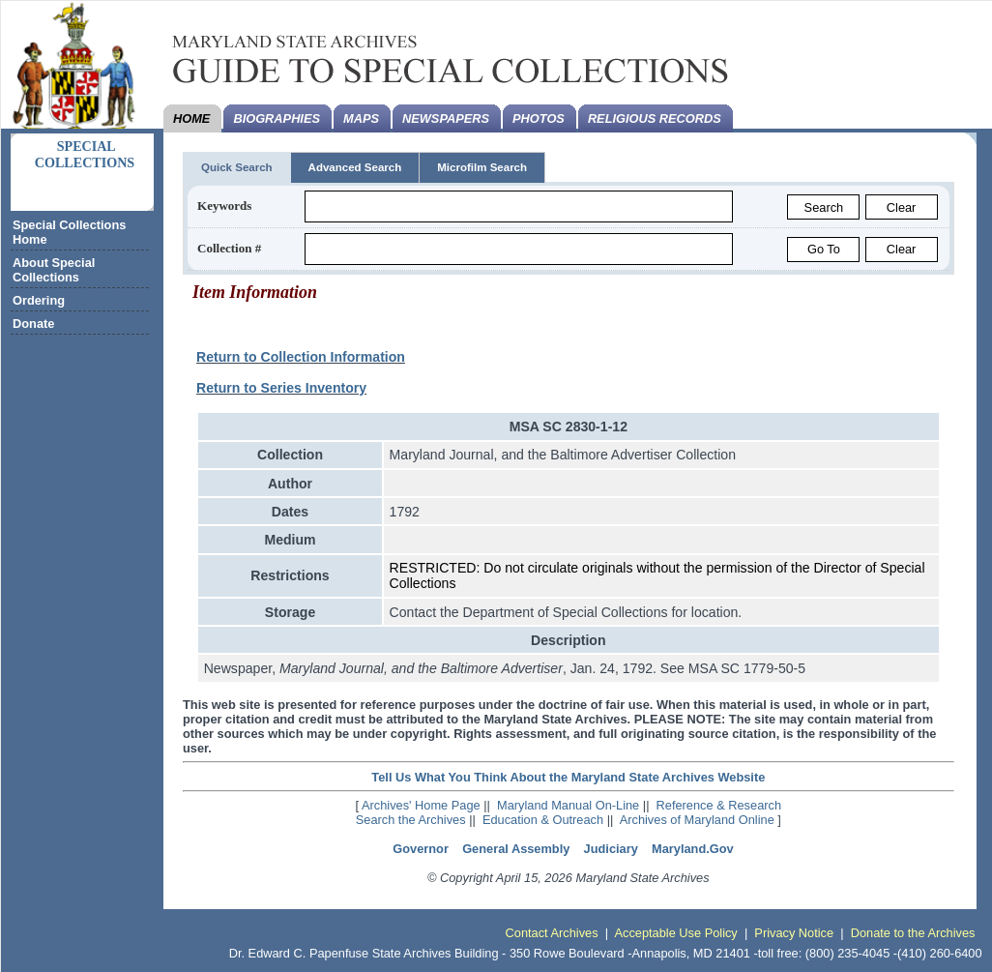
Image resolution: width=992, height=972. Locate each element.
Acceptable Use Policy (675, 933)
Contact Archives (552, 933)
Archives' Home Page (421, 805)
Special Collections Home (69, 232)
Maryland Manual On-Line (568, 805)
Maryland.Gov (693, 848)
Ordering (39, 300)
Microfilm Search (482, 167)
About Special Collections (54, 269)
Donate (33, 323)
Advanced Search (355, 167)
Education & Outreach (542, 819)
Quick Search (237, 167)
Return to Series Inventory (281, 388)
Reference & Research (718, 805)
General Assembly (515, 848)
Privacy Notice (793, 933)
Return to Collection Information (300, 357)
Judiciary (611, 848)
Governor (421, 848)
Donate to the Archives (913, 933)
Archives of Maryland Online (697, 819)
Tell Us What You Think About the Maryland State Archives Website (568, 777)
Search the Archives (411, 819)
